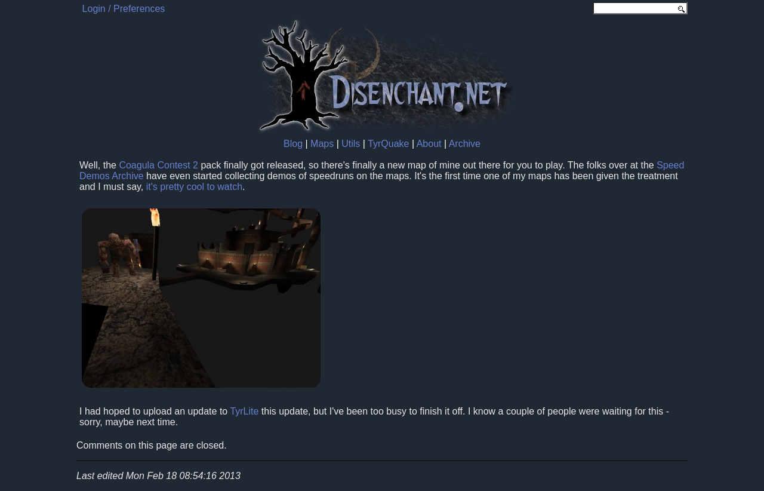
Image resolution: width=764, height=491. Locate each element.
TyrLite (244, 411)
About (429, 144)
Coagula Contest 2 (158, 165)
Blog (293, 144)
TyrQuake (388, 144)
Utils (350, 144)
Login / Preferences (123, 9)
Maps (322, 144)
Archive (464, 144)
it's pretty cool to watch (194, 187)
